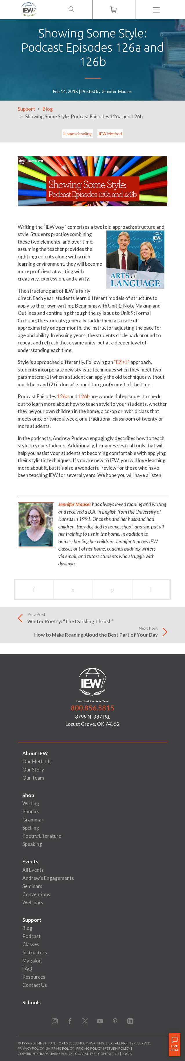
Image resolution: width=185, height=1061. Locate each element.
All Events (33, 870)
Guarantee (85, 1053)
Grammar (32, 820)
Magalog (32, 961)
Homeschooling (78, 133)
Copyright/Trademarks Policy (45, 1053)
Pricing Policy (89, 1048)
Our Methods (37, 761)
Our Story (33, 770)
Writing (30, 803)
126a (62, 396)
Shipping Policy (60, 1048)
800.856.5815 (92, 707)
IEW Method (110, 133)
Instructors (34, 952)
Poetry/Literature (41, 836)
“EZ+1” (122, 362)
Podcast (31, 936)
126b (84, 396)
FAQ (27, 969)
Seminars (32, 886)
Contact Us (34, 985)
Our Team (33, 778)
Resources (33, 977)
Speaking (32, 844)
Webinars (32, 902)
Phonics (30, 811)
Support (26, 109)
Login (126, 1053)
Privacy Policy (31, 1048)
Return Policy (117, 1048)
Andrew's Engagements (48, 878)
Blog (48, 109)
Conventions (36, 894)
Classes (30, 944)
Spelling (30, 828)
